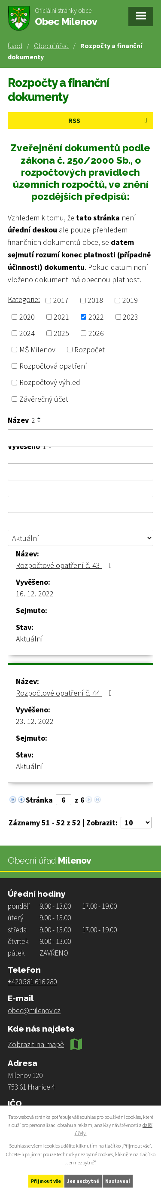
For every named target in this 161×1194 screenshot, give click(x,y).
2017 (61, 300)
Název (21, 420)
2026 (96, 333)
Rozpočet (89, 349)
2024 (27, 333)
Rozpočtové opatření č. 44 (65, 693)
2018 (95, 300)
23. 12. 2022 (35, 721)
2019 (130, 300)
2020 (27, 317)
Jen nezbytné (83, 1181)
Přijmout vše (46, 1181)
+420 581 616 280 (32, 981)
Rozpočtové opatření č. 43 (65, 565)
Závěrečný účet (43, 399)
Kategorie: (24, 299)
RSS (109, 120)
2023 (130, 317)
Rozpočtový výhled (49, 383)
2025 (61, 333)
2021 (61, 317)
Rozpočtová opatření (53, 366)
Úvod (15, 45)
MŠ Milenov (37, 349)
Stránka (39, 800)
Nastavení (117, 1181)
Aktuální (29, 639)
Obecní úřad (51, 45)
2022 (96, 317)
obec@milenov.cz (34, 1010)
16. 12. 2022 (35, 594)
